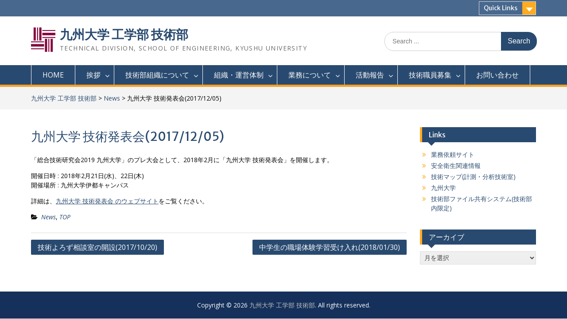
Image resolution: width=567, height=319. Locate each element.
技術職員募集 (430, 75)
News (112, 98)
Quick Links (500, 8)
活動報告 (370, 75)
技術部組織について (157, 75)
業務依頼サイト (452, 154)
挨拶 (93, 75)
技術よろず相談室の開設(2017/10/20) (97, 247)
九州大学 (443, 187)
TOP (64, 217)
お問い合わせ (497, 75)
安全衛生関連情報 (456, 165)
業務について (309, 75)
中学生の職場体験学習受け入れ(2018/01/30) (329, 247)
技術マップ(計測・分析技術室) (473, 176)
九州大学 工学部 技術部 (124, 35)
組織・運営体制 (239, 75)
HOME (53, 75)
